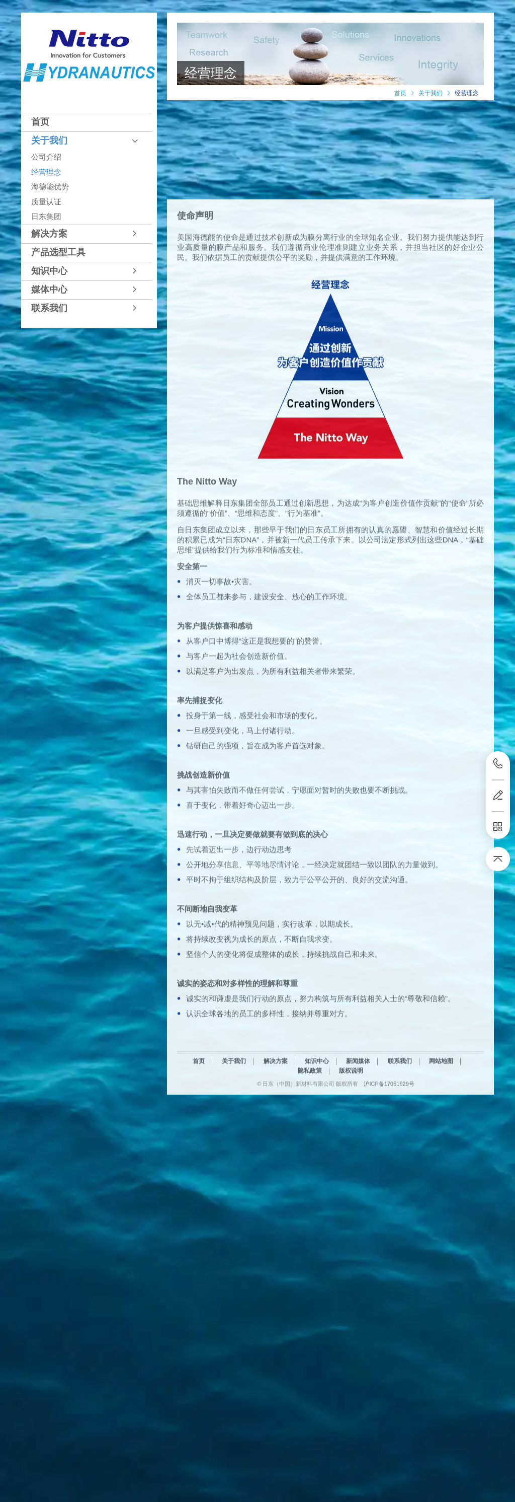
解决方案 (49, 234)
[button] (86, 122)
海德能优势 (50, 186)
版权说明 (351, 1160)
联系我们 (49, 308)
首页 (40, 122)
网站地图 (441, 1150)
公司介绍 (46, 157)
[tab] (86, 122)
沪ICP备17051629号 (389, 1173)
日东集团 (46, 216)
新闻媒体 (358, 1150)
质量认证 (46, 201)
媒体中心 (49, 289)
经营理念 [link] (467, 93)
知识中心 (49, 271)
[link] (400, 93)
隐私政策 (310, 1160)
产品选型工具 (58, 252)
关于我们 (49, 140)
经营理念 (46, 172)
